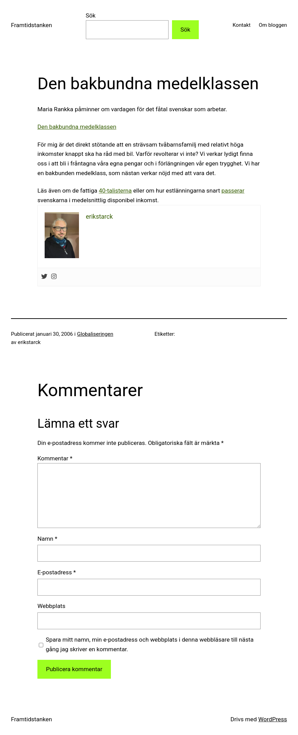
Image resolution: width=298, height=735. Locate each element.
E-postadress (56, 572)
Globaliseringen (95, 334)
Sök (91, 15)
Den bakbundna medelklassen (76, 126)
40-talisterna (115, 190)
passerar (232, 190)
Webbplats (51, 605)
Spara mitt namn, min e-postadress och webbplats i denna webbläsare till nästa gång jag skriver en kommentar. (149, 644)
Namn (47, 538)
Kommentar (54, 458)
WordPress (272, 719)
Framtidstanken (31, 25)
